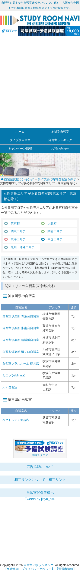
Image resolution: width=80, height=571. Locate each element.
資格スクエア (40, 455)
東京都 (14, 223)
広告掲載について (40, 467)
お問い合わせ (60, 148)
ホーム (20, 131)
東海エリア (17, 239)
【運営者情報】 (65, 569)
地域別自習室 (60, 131)
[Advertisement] (40, 83)
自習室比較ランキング (17, 179)
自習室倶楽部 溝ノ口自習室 (20, 352)
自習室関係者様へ (40, 492)
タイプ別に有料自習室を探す (56, 179)
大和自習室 (9, 387)
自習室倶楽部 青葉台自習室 (20, 316)
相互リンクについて (30, 479)
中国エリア (54, 239)
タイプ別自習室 (20, 140)
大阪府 (51, 223)
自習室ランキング (60, 140)
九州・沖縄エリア (21, 247)
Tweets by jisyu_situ (40, 499)
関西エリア (54, 231)
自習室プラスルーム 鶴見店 (20, 363)
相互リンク (57, 479)
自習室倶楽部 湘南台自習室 (20, 328)
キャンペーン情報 (20, 148)
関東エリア (17, 231)
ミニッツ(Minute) (13, 375)
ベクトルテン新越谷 (15, 420)
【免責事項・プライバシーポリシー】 (29, 569)
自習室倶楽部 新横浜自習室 (20, 340)
